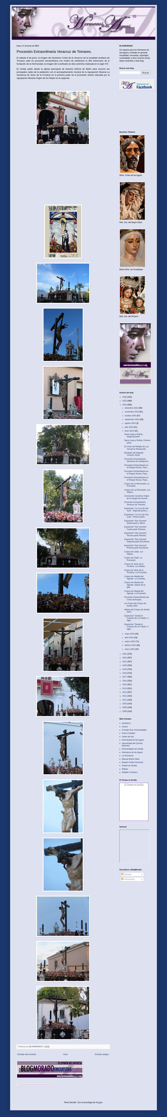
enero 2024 (130, 649)
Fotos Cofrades (128, 733)
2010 (124, 703)
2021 (124, 661)
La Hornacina (127, 755)
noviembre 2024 (132, 412)
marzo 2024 (130, 641)
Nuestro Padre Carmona (132, 762)
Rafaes (125, 769)
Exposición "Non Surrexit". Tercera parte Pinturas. (135, 534)
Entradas (126, 874)
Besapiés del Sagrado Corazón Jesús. (133, 454)
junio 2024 (129, 431)
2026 (124, 397)
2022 (124, 658)
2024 (124, 405)
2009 (124, 707)
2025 (124, 401)
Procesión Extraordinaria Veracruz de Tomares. (135, 503)
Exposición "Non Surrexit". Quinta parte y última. (135, 522)
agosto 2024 (130, 423)
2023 (124, 654)
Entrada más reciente (26, 1054)
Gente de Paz (128, 737)
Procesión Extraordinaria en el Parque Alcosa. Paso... (136, 466)
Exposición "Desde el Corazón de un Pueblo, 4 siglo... (136, 618)
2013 (124, 692)
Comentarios (128, 879)
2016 (124, 681)
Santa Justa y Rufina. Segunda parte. (133, 435)
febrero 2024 (130, 645)
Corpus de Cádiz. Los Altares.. (133, 553)
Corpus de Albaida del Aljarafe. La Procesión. (135, 592)
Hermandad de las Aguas (133, 740)
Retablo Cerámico (129, 772)
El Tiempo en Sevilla (134, 784)
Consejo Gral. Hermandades (134, 730)
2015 (124, 684)
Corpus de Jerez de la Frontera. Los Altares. (134, 565)
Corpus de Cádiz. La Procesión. (133, 559)
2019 (124, 669)
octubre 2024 (131, 416)
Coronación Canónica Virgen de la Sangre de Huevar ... (137, 497)
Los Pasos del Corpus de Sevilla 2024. (135, 604)
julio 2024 (129, 427)
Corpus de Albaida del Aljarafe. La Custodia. (134, 577)
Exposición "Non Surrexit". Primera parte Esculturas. (136, 546)
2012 (124, 696)
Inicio (65, 1054)
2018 (124, 673)
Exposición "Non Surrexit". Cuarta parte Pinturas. (135, 528)
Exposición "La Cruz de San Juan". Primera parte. (136, 515)
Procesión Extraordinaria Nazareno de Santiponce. (136, 460)
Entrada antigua (102, 1054)
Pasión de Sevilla (129, 765)
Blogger (99, 1102)
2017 (124, 677)
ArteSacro (126, 723)
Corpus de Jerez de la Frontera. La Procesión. (135, 571)
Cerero (125, 727)
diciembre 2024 (132, 408)
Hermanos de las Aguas (132, 752)
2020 (124, 665)
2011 (124, 700)
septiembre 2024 (132, 419)
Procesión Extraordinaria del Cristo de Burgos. (136, 598)
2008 (124, 711)
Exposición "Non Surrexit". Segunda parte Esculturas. (137, 540)
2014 (124, 688)
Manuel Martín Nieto (130, 759)
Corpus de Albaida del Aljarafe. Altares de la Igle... (134, 584)
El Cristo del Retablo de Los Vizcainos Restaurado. (136, 447)
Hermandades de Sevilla (132, 749)
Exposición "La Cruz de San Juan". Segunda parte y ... (136, 509)
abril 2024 (129, 637)
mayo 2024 (130, 634)
